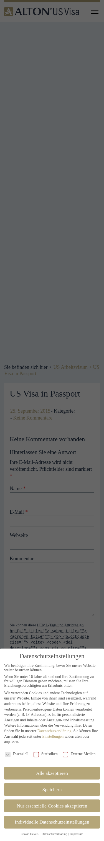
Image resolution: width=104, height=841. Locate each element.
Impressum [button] (76, 829)
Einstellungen (53, 732)
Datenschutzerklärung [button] (55, 829)
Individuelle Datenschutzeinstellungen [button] (52, 817)
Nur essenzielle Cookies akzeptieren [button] (52, 801)
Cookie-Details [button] (30, 829)
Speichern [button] (52, 785)
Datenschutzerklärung (54, 726)
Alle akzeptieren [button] (52, 768)
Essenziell (17, 749)
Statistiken (46, 749)
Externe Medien (79, 749)
